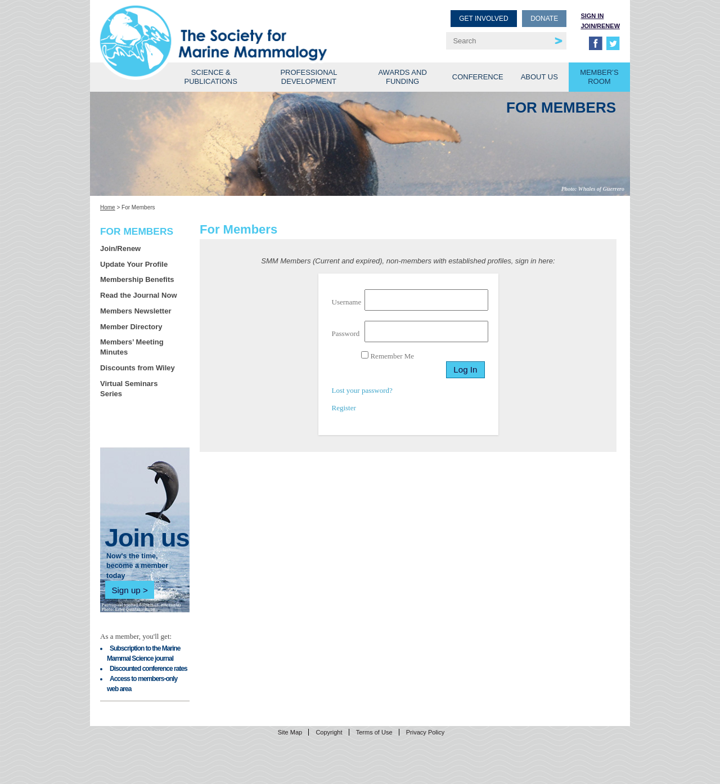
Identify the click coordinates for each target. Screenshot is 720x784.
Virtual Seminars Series (129, 388)
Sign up (125, 590)
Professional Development (308, 77)
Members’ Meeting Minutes (132, 347)
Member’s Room (599, 77)
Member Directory (131, 326)
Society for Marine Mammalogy (232, 26)
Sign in (592, 15)
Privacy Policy (425, 732)
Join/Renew (600, 26)
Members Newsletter (135, 311)
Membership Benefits (137, 279)
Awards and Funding (402, 77)
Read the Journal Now (138, 295)
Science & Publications (210, 77)
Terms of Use (374, 732)
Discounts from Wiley (137, 368)
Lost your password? (362, 390)
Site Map (290, 732)
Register (344, 408)
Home (107, 207)
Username (347, 302)
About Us (539, 77)
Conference (477, 77)
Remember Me (387, 355)
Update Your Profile (134, 264)
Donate (544, 19)
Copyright (329, 732)
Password (346, 333)
